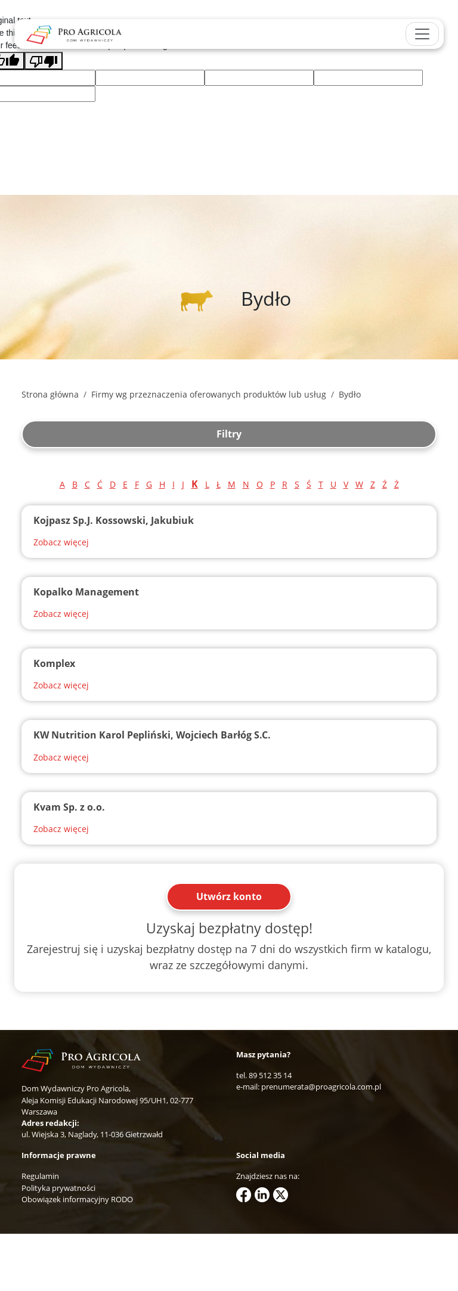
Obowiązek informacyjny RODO (77, 1199)
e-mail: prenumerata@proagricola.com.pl (308, 1086)
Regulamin (40, 1176)
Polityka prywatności (58, 1188)
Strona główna (50, 394)
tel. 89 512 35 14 (264, 1075)
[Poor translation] (43, 61)
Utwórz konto (229, 896)
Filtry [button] (229, 433)
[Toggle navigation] (422, 34)
